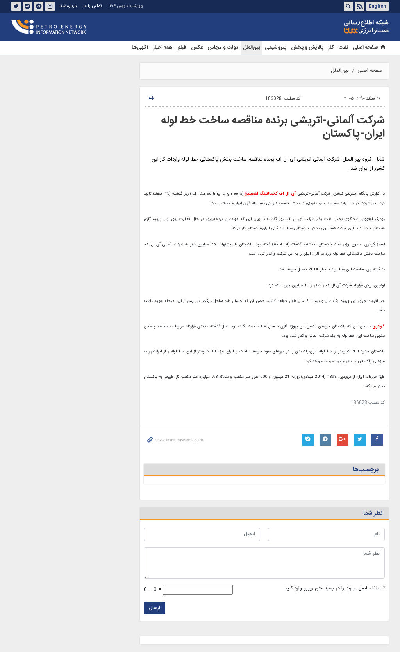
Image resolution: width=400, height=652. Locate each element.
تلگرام (39, 6)
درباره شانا (68, 6)
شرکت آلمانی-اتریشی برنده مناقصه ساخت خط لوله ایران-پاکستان (273, 127)
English (377, 6)
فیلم (181, 47)
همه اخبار (163, 47)
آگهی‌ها (140, 47)
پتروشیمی (275, 47)
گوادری (378, 326)
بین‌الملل (251, 47)
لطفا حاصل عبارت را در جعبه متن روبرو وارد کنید (334, 588)
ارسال (154, 608)
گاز (331, 47)
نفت (343, 47)
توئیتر (16, 6)
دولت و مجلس (222, 47)
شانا (339, 27)
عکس (197, 47)
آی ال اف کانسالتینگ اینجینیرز (269, 194)
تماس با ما (92, 6)
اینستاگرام (50, 6)
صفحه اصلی (369, 47)
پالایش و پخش (307, 47)
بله (27, 6)
